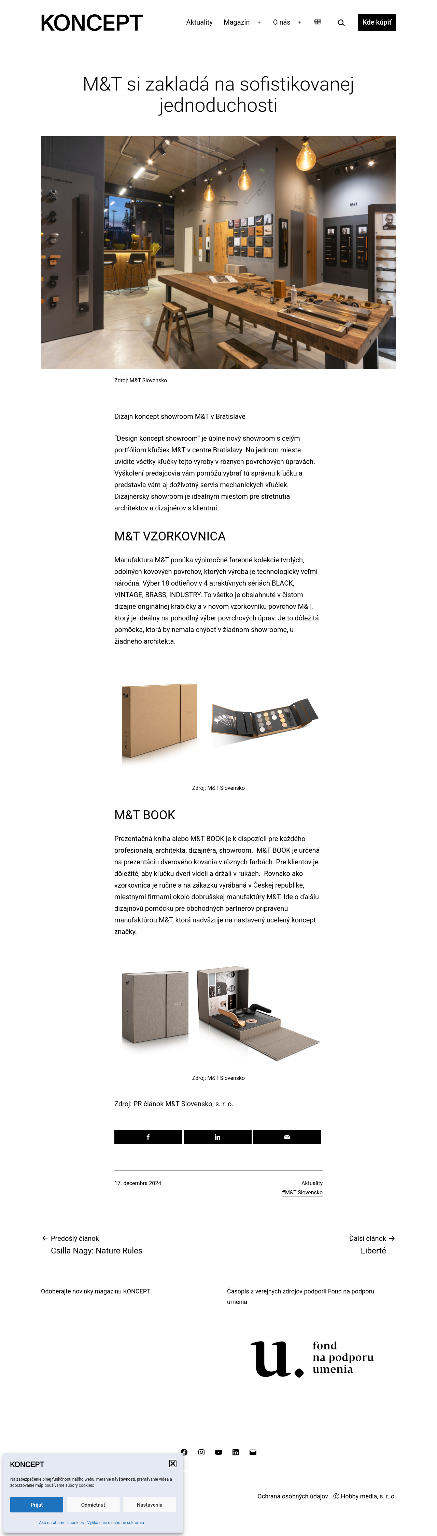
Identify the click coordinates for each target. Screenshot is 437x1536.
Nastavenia (150, 1505)
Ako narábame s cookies (61, 1522)
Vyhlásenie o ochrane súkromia (115, 1522)
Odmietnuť (93, 1505)
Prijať (37, 1505)
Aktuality (199, 22)
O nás (282, 22)
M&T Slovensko (304, 1192)
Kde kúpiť (377, 22)
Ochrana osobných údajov (292, 1496)
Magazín (237, 22)
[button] (172, 1463)
